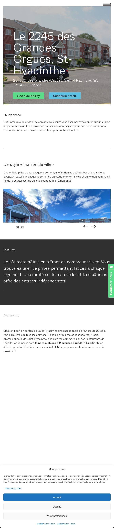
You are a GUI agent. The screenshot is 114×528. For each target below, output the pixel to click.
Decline (57, 506)
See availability (28, 95)
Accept (57, 497)
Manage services (13, 488)
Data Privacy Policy (46, 523)
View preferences (57, 515)
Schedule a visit (64, 95)
